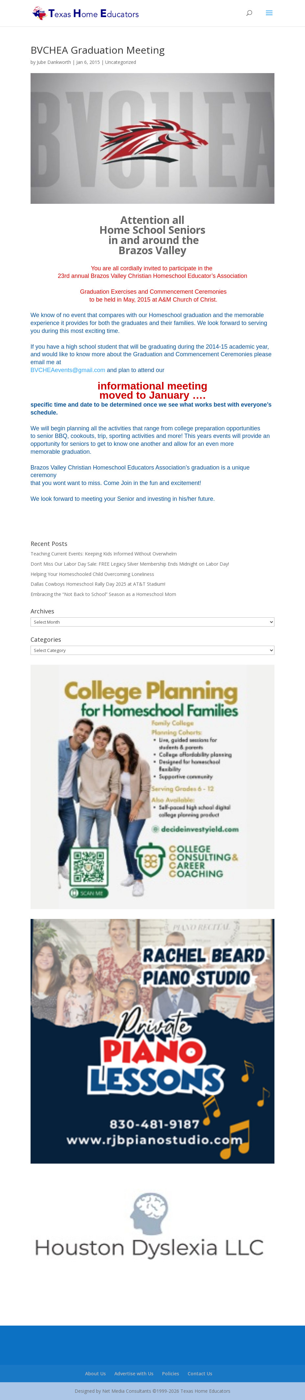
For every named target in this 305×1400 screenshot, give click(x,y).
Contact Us (200, 1373)
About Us (95, 1373)
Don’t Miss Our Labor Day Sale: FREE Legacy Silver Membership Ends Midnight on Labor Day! (130, 564)
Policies (170, 1373)
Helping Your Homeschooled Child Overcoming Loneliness (92, 574)
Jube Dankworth (54, 62)
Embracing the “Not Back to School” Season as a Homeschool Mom (103, 594)
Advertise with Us (133, 1373)
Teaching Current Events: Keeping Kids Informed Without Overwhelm (104, 554)
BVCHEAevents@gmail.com (68, 370)
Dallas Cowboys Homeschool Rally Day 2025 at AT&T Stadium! (98, 584)
